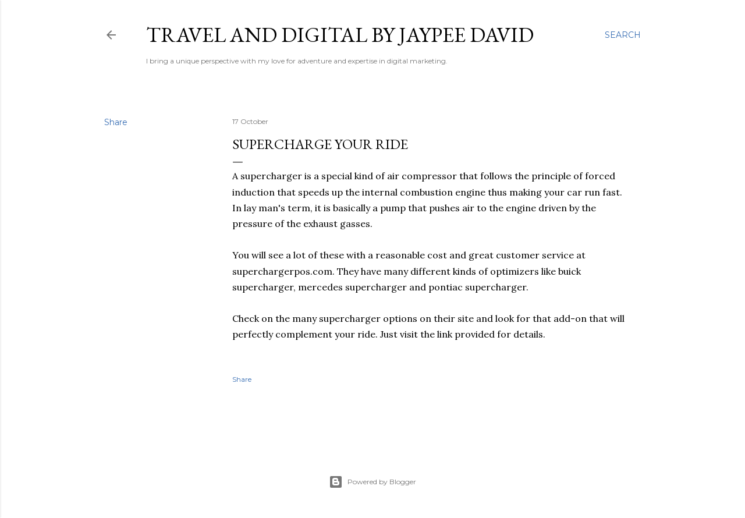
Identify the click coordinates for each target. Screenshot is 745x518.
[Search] (623, 35)
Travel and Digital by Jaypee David (340, 34)
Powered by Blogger (372, 482)
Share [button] (115, 122)
